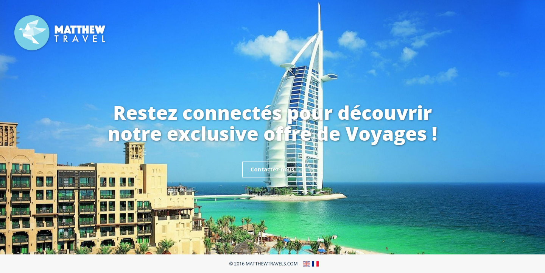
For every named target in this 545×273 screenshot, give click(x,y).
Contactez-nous (272, 169)
